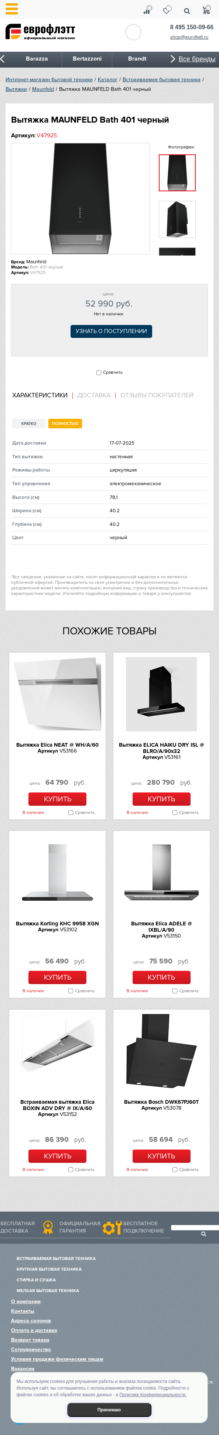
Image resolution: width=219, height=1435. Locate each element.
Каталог (107, 79)
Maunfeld (43, 89)
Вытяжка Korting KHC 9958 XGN (57, 923)
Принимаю (109, 1409)
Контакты (22, 1311)
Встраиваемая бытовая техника (162, 79)
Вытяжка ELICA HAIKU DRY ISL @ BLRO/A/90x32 (161, 748)
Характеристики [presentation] (40, 395)
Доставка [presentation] (94, 395)
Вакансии (22, 1369)
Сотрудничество (31, 1349)
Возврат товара (30, 1340)
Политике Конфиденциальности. (153, 1394)
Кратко (28, 423)
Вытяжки (16, 89)
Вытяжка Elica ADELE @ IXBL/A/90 (161, 926)
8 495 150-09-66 (191, 27)
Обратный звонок (133, 32)
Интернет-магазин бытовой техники (49, 79)
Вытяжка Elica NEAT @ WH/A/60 (57, 745)
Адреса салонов (31, 1321)
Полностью (65, 423)
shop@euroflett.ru (189, 37)
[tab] (42, 396)
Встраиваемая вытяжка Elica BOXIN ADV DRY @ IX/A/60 (57, 1105)
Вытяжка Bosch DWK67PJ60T (161, 1102)
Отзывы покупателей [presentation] (157, 395)
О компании (26, 1301)
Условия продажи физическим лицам (57, 1359)
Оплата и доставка (34, 1330)
